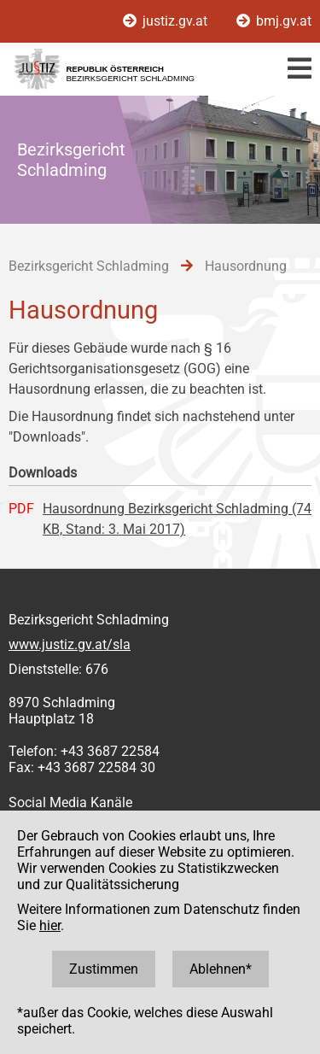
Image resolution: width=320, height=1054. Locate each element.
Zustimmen (103, 969)
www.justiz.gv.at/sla (70, 644)
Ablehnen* (220, 969)
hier (50, 925)
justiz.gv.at (167, 21)
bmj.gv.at (273, 21)
